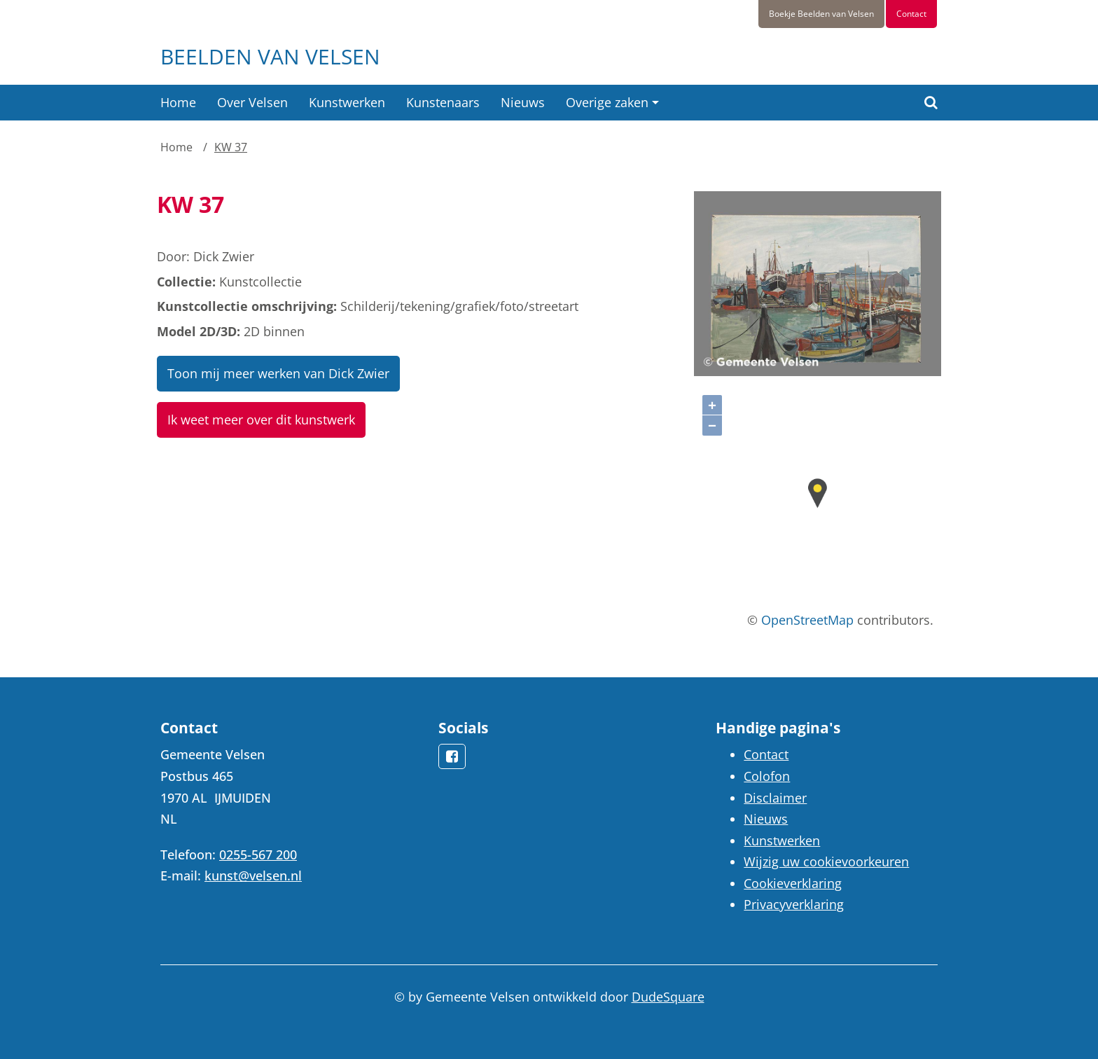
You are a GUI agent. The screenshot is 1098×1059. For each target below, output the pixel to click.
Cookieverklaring (793, 883)
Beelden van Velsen (270, 56)
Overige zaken (607, 102)
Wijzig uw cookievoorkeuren (826, 861)
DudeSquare (668, 996)
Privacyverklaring (794, 904)
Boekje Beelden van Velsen (821, 14)
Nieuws (523, 102)
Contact (911, 14)
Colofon (767, 776)
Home (178, 102)
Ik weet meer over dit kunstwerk (261, 419)
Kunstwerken (347, 102)
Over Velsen (252, 102)
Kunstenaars (443, 102)
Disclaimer (775, 797)
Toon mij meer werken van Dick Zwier (278, 373)
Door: (173, 256)
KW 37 (230, 147)
